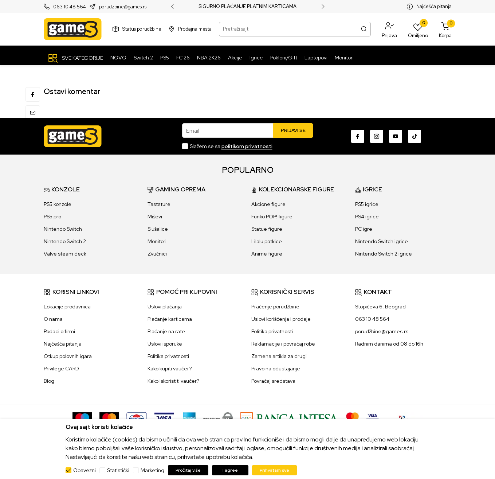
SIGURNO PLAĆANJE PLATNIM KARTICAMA (247, 6)
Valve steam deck (65, 253)
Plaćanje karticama (170, 319)
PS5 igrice (366, 204)
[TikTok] (414, 136)
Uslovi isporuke (165, 343)
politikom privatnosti (246, 146)
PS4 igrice (367, 216)
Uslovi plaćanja (165, 306)
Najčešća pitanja (434, 6)
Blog (49, 381)
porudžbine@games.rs (381, 331)
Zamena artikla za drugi (279, 356)
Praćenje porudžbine (275, 306)
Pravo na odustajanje (275, 368)
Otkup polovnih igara (68, 356)
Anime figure (266, 253)
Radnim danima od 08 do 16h (389, 343)
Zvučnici (157, 253)
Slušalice (158, 229)
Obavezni (84, 470)
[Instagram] (376, 136)
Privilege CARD (61, 368)
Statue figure (266, 229)
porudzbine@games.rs (122, 7)
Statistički (118, 470)
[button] (389, 29)
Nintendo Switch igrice (381, 241)
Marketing (152, 470)
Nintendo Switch (63, 229)
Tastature (159, 204)
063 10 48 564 (69, 7)
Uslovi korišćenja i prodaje (281, 319)
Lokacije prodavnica (67, 306)
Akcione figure (268, 204)
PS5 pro (52, 216)
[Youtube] (395, 136)
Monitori (157, 241)
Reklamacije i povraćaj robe (283, 343)
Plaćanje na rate (166, 331)
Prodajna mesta (195, 29)
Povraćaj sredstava (273, 381)
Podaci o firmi (59, 331)
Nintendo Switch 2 (65, 241)
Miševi (155, 216)
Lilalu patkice (266, 241)
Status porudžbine (141, 29)
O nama (53, 319)
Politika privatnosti (168, 356)
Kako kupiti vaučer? (170, 368)
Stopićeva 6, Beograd (380, 306)
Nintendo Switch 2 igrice (383, 253)
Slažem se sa (231, 146)
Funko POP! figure (271, 216)
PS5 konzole (57, 204)
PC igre (363, 229)
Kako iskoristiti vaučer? (173, 381)
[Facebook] (357, 136)
